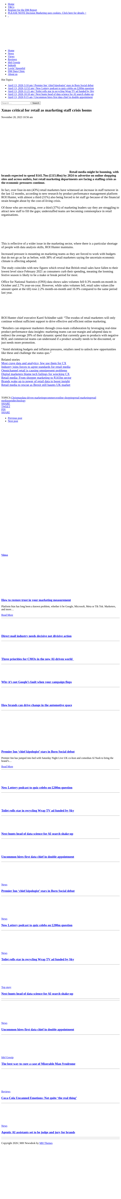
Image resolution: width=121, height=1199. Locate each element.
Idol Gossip (14, 62)
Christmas (16, 397)
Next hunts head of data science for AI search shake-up (37, 833)
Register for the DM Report (22, 10)
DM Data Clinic (16, 71)
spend (11, 400)
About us (12, 74)
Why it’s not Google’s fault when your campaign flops (36, 682)
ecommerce (51, 397)
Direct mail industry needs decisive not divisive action (36, 636)
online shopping (65, 397)
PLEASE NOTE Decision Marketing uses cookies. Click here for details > (47, 12)
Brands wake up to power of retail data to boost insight (35, 381)
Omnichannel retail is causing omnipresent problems (34, 370)
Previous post (15, 418)
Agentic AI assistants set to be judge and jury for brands (38, 1132)
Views (11, 56)
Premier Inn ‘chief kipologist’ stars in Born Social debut (38, 751)
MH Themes (46, 1143)
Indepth (12, 65)
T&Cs (11, 7)
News (11, 53)
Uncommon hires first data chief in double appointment (37, 856)
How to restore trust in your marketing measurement (36, 600)
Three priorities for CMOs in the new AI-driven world (37, 659)
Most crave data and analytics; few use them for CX (33, 363)
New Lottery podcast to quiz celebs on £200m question (36, 787)
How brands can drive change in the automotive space (36, 705)
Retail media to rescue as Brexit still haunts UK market (35, 385)
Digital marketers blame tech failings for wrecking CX (35, 374)
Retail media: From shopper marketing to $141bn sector (36, 377)
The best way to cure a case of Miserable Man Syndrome (38, 1063)
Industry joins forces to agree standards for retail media (35, 367)
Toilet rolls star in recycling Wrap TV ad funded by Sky (37, 810)
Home (11, 4)
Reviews (12, 59)
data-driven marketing (33, 397)
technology (19, 400)
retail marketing (82, 397)
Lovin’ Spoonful (16, 68)
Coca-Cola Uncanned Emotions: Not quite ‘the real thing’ (39, 1098)
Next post (13, 421)
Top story (6, 987)
